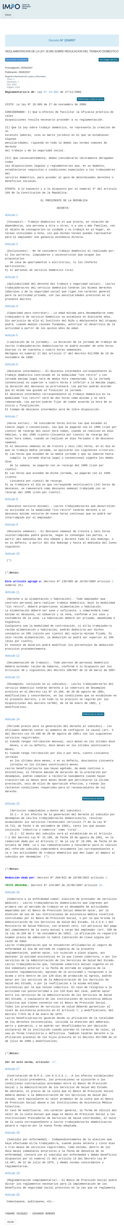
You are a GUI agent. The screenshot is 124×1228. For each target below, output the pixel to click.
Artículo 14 (12, 719)
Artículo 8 (11, 499)
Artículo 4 (11, 306)
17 (53, 1062)
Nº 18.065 (51, 92)
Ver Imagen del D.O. (109, 60)
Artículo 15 (12, 803)
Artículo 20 (12, 1194)
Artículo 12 (12, 655)
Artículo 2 (11, 244)
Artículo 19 (12, 1173)
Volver (8, 14)
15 (100, 885)
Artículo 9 (11, 524)
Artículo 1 (11, 215)
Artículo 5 (11, 335)
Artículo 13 (12, 677)
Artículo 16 (12, 892)
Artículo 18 (12, 1132)
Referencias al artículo (93, 714)
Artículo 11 (12, 592)
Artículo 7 (11, 416)
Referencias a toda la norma (90, 99)
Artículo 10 (12, 553)
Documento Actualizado (16, 60)
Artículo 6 (11, 364)
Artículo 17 (12, 1069)
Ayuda (10, 1221)
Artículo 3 (11, 277)
